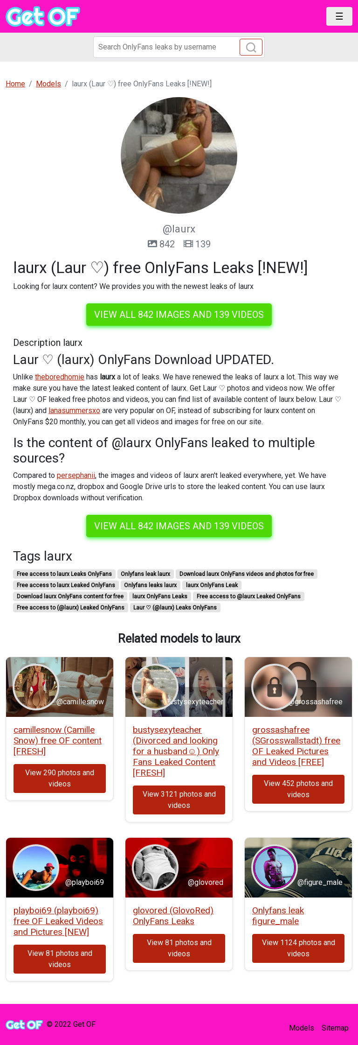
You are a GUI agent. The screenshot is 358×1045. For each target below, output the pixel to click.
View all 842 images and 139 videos (179, 314)
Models (301, 1028)
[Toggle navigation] (339, 16)
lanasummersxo (74, 410)
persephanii (76, 475)
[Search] (179, 47)
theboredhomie (59, 376)
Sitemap (335, 1028)
